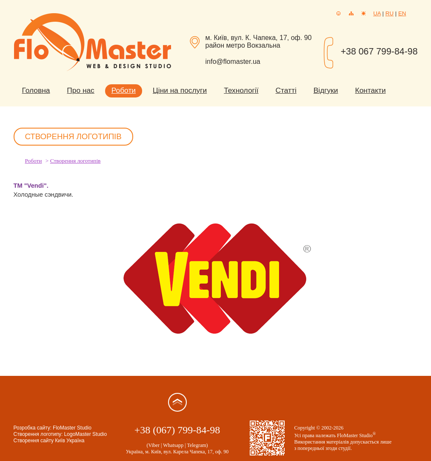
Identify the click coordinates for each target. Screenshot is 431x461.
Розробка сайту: (33, 428)
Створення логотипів (75, 160)
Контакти (370, 90)
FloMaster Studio (72, 428)
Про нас (80, 90)
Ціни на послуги (180, 90)
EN (402, 13)
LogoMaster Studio (85, 434)
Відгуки (326, 90)
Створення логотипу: (38, 434)
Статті (286, 90)
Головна (36, 90)
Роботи (123, 90)
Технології (241, 90)
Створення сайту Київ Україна (49, 441)
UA (377, 13)
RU (389, 13)
